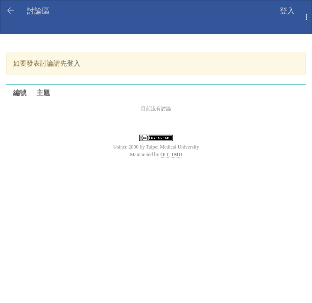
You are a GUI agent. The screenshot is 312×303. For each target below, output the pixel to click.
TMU (176, 154)
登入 (287, 11)
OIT (165, 154)
